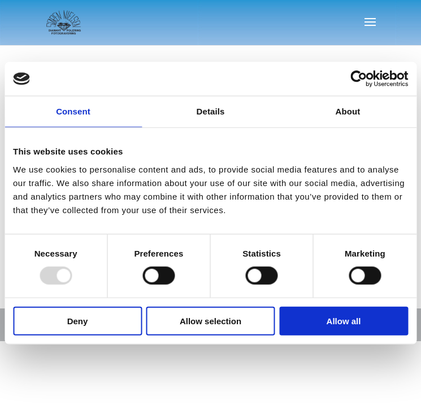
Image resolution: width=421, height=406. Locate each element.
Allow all (344, 320)
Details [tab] (211, 111)
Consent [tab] (73, 111)
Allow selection (210, 320)
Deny (77, 320)
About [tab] (348, 111)
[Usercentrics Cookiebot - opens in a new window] (358, 78)
